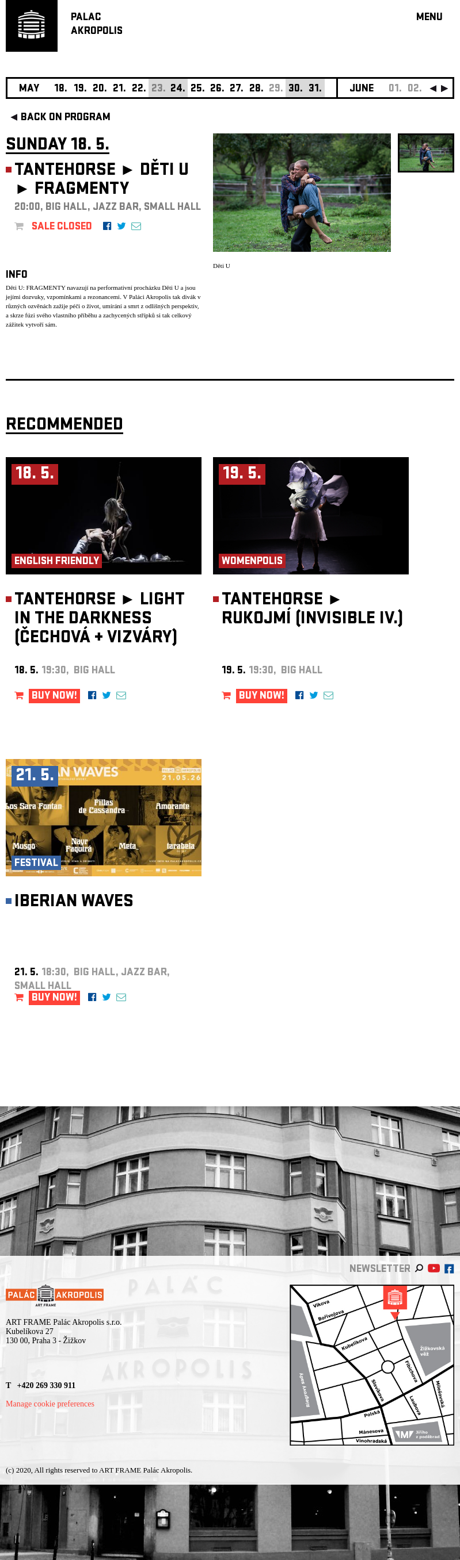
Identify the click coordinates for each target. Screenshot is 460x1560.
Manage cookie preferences (50, 1404)
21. (119, 89)
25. (198, 89)
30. (295, 89)
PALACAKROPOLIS (97, 25)
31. (315, 89)
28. (256, 89)
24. (177, 89)
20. (100, 89)
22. (139, 89)
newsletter (379, 1270)
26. (217, 89)
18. (60, 89)
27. (237, 89)
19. (80, 89)
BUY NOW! (54, 696)
